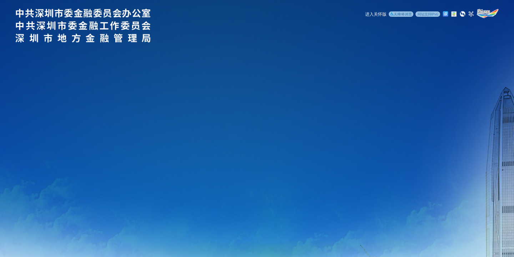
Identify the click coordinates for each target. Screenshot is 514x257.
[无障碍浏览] (401, 14)
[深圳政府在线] (488, 14)
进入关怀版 (376, 14)
